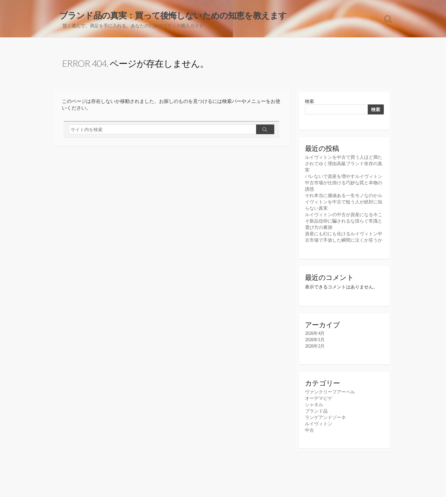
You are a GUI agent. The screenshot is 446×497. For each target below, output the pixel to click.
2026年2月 (315, 346)
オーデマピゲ (318, 398)
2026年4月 (315, 333)
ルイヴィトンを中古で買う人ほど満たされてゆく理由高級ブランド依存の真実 (343, 163)
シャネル (314, 404)
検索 (309, 101)
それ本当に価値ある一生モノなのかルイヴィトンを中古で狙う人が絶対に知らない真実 (343, 201)
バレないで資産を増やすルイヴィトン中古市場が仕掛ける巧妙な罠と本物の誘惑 (343, 182)
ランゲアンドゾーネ (325, 417)
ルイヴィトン (318, 424)
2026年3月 (315, 339)
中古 (309, 430)
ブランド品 (316, 411)
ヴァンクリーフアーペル (330, 392)
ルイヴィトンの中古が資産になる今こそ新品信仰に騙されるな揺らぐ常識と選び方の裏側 (343, 221)
